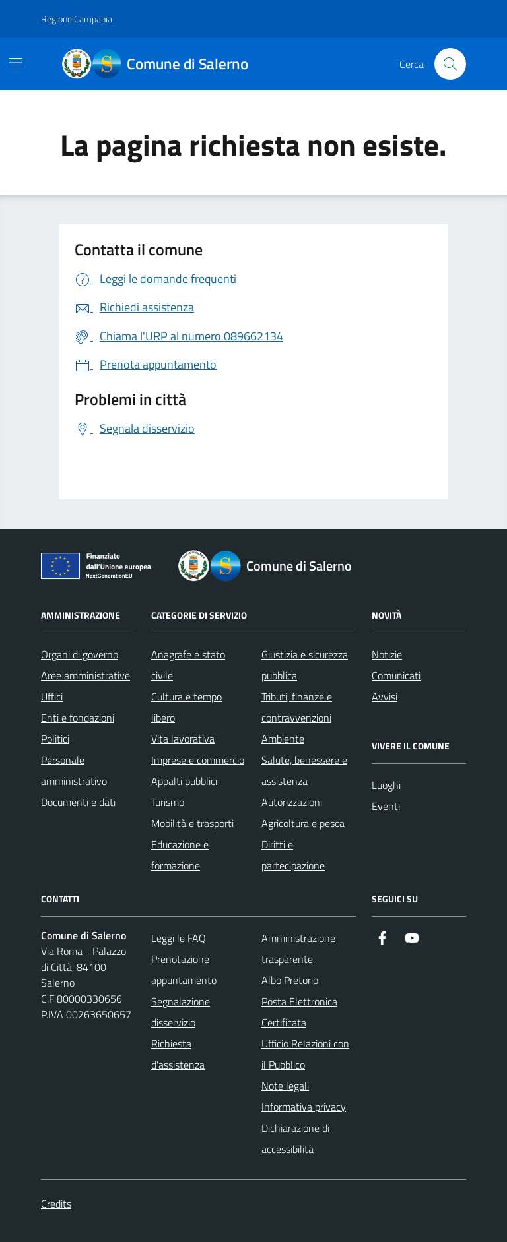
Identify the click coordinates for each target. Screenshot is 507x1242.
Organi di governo (79, 654)
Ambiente (282, 739)
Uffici (52, 696)
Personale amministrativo (74, 770)
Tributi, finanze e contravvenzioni (296, 707)
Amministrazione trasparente (298, 948)
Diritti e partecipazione (293, 854)
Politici (55, 739)
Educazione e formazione (180, 854)
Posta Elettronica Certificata (299, 1011)
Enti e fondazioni (77, 718)
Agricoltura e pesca (303, 823)
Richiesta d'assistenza (178, 1054)
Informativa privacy (303, 1107)
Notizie (387, 654)
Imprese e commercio (197, 760)
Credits (56, 1204)
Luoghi (386, 785)
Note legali (285, 1086)
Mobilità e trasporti (192, 823)
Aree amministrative (85, 675)
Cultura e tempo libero (186, 707)
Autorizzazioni (291, 802)
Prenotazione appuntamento (184, 969)
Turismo (167, 802)
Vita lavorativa (183, 739)
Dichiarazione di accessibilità (295, 1138)
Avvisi (384, 696)
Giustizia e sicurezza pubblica (304, 664)
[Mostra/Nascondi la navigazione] (16, 63)
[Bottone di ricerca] (450, 64)
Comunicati (396, 675)
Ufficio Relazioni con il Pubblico (305, 1054)
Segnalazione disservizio (180, 1011)
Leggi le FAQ (178, 938)
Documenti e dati (78, 802)
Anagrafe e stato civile (188, 664)
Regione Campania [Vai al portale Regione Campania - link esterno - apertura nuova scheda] (76, 19)
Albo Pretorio (289, 980)
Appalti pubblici (184, 781)
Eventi (386, 806)
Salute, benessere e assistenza (304, 770)
